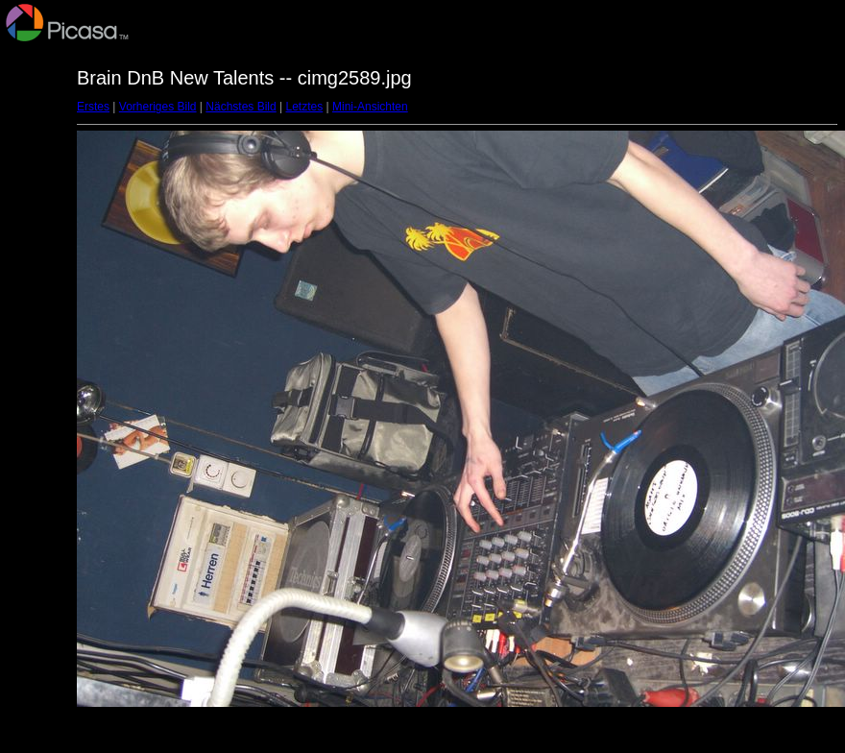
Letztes (305, 106)
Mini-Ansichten (370, 106)
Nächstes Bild (240, 106)
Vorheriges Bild (158, 106)
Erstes (93, 106)
